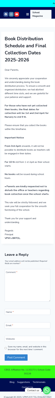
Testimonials (39, 380)
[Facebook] (6, 7)
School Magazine (37, 7)
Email (9, 323)
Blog (12, 380)
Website (10, 337)
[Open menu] (27, 7)
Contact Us (27, 385)
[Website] (27, 337)
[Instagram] (11, 7)
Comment (11, 270)
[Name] (27, 310)
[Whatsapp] (47, 390)
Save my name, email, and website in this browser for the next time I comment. (27, 346)
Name (10, 310)
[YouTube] (16, 7)
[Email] (27, 323)
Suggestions (23, 380)
